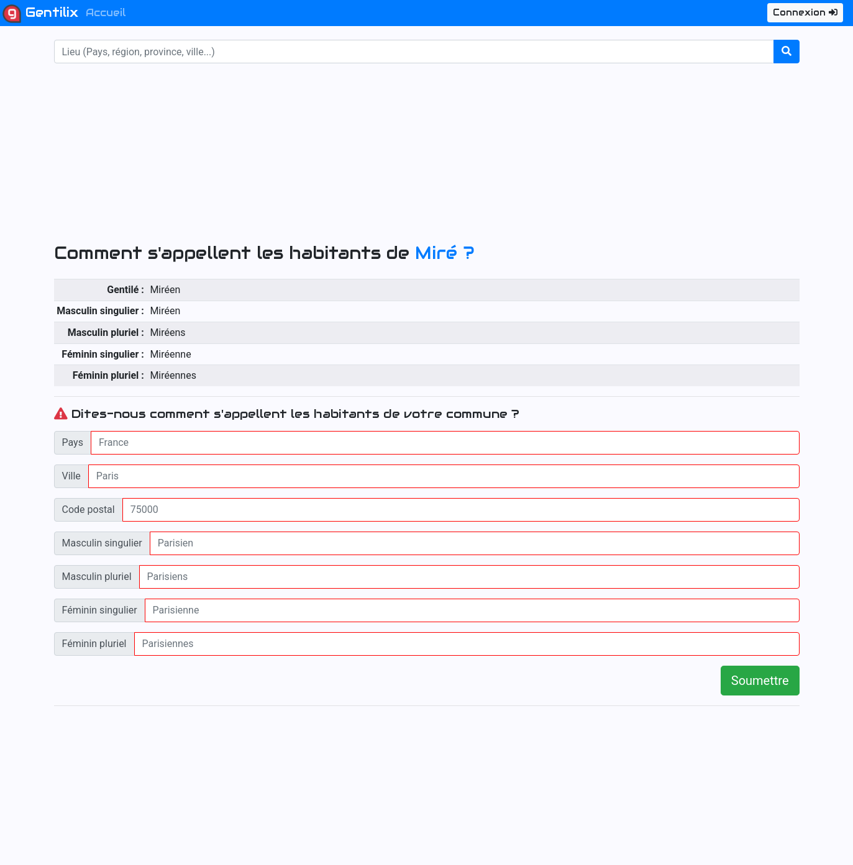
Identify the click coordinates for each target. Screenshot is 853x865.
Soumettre (760, 680)
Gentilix (40, 13)
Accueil (106, 12)
